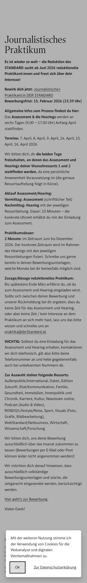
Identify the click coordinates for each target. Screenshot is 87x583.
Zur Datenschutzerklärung (55, 567)
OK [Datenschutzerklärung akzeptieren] (17, 567)
